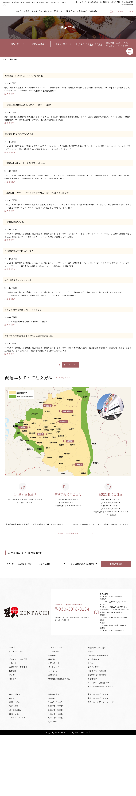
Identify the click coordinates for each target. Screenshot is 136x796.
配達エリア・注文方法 (74, 12)
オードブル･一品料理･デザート (100, 739)
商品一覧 (15, 46)
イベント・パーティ (17, 778)
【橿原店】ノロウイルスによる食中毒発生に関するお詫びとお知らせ (44, 204)
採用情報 (116, 2)
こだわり (12, 708)
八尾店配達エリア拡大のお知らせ (24, 267)
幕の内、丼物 (93, 721)
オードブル (49, 12)
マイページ (82, 2)
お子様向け (92, 734)
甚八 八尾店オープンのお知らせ (23, 298)
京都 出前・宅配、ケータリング (101, 756)
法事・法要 (13, 764)
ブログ (11, 730)
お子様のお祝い (15, 769)
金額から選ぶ (61, 46)
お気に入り (94, 2)
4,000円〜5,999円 (55, 773)
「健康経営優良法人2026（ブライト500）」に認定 (33, 110)
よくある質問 (128, 2)
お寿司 (40, 12)
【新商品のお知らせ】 (17, 235)
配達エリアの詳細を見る (68, 561)
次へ (75, 388)
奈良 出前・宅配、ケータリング (101, 751)
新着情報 (12, 725)
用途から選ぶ (38, 46)
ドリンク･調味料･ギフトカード (100, 743)
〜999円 (51, 756)
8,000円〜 (52, 782)
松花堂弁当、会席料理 (97, 725)
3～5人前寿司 (93, 712)
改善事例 (12, 734)
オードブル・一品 (16, 703)
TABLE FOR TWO (55, 699)
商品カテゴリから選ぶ (97, 699)
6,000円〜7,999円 (55, 778)
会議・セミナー (15, 773)
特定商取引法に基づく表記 (59, 734)
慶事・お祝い (14, 760)
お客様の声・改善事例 (94, 12)
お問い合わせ (128, 4)
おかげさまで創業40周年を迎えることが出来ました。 (36, 358)
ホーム (5, 62)
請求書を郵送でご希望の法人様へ (24, 141)
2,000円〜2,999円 (55, 764)
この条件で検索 (115, 591)
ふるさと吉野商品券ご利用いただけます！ (29, 330)
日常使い (12, 756)
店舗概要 (106, 2)
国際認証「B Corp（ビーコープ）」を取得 (29, 78)
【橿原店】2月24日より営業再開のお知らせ (30, 173)
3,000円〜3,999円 (55, 769)
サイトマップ (53, 721)
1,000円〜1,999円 (55, 760)
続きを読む (10, 98)
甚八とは (59, 12)
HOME (12, 699)
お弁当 (33, 12)
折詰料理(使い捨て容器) (97, 730)
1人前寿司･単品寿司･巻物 (98, 708)
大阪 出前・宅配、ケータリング (101, 760)
